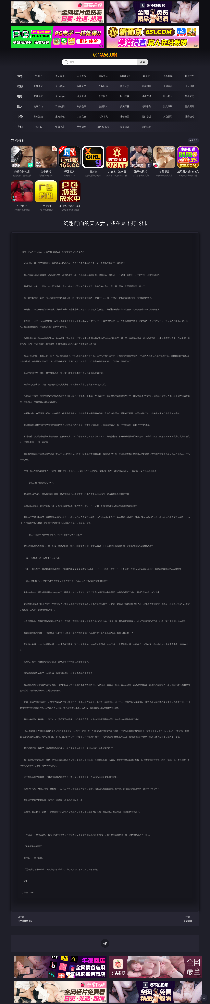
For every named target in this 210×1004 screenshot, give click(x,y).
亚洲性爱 (38, 96)
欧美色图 (81, 106)
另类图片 (189, 106)
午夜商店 (60, 126)
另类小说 (146, 116)
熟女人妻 (124, 86)
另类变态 (189, 96)
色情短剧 (146, 126)
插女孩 (38, 126)
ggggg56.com (105, 55)
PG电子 (38, 76)
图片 (20, 106)
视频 (20, 86)
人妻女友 (81, 116)
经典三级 (146, 96)
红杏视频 (124, 126)
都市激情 (38, 116)
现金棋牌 (168, 76)
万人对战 (81, 76)
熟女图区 (168, 106)
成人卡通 (81, 96)
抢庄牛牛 (189, 76)
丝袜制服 (146, 86)
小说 (20, 116)
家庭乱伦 (60, 116)
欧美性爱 (103, 96)
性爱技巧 (189, 116)
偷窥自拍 (38, 106)
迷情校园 (124, 116)
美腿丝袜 (124, 106)
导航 (20, 126)
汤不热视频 (103, 126)
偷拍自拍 (60, 96)
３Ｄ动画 (103, 86)
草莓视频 (81, 126)
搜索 (142, 62)
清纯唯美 (146, 106)
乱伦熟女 (168, 96)
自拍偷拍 (60, 86)
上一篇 (37, 919)
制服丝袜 (124, 96)
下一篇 (173, 919)
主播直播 (168, 86)
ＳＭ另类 (189, 86)
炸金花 (146, 76)
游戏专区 (103, 76)
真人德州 (60, 76)
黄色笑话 (168, 116)
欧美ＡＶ (81, 86)
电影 (20, 96)
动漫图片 (103, 106)
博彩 (20, 76)
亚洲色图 (60, 106)
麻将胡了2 (125, 76)
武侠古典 (103, 116)
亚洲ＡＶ (38, 86)
